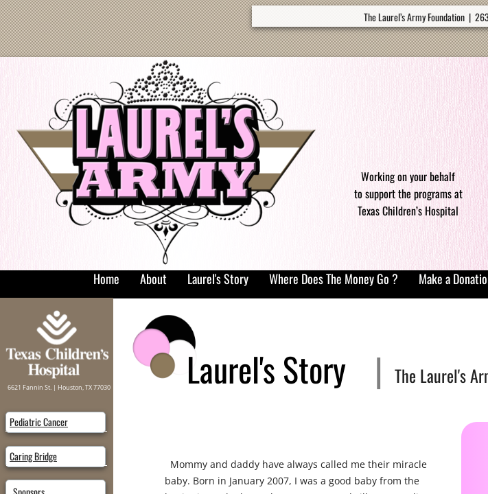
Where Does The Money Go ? (333, 278)
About (153, 278)
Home (106, 278)
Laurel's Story (217, 278)
